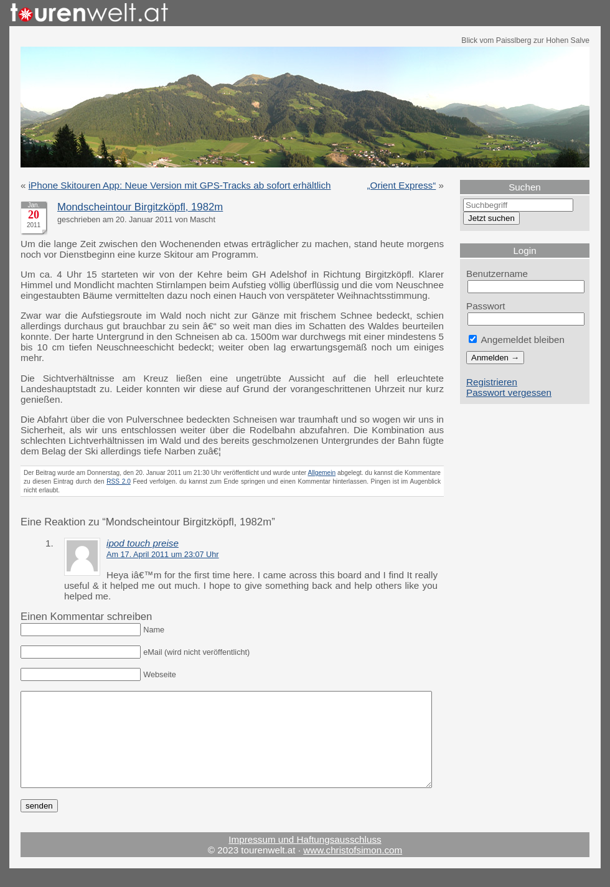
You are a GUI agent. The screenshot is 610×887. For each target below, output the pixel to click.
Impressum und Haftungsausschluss (304, 858)
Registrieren (491, 382)
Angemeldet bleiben (517, 339)
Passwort (485, 306)
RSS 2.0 (118, 481)
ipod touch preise (142, 543)
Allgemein (322, 472)
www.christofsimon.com (352, 868)
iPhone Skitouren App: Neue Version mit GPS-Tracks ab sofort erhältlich (180, 185)
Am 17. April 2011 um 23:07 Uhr (162, 554)
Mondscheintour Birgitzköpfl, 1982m (140, 207)
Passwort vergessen (508, 392)
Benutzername (497, 273)
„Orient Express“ (401, 185)
